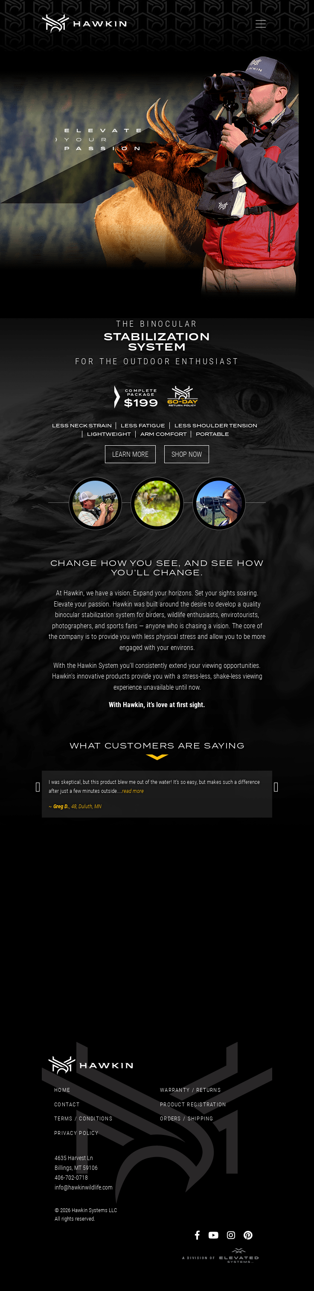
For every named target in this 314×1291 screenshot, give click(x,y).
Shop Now (187, 454)
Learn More (130, 454)
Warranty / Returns (190, 1089)
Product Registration (193, 1104)
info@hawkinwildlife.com (84, 1187)
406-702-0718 (71, 1177)
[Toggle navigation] (260, 24)
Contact (67, 1104)
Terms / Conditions (83, 1118)
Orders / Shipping (187, 1118)
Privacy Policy (76, 1132)
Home (62, 1089)
